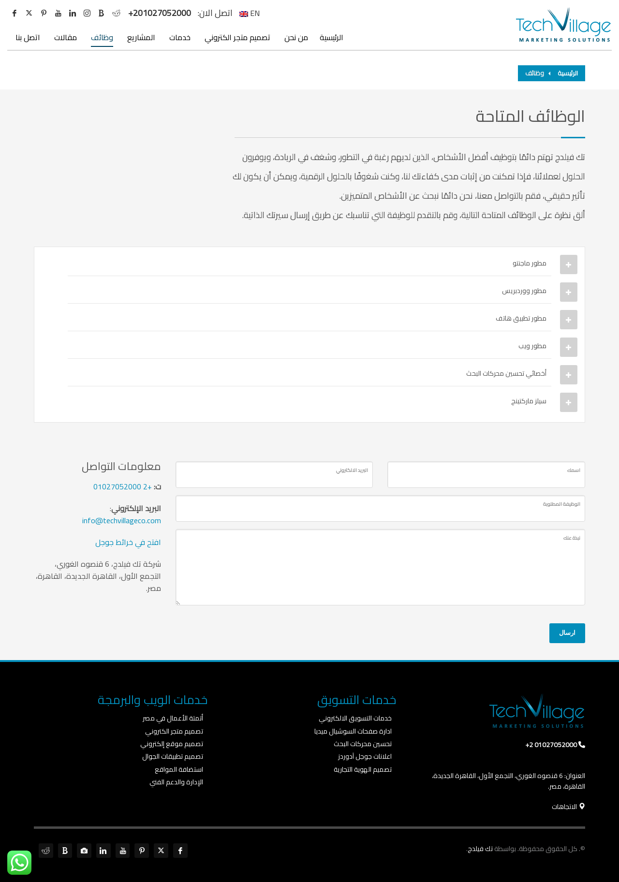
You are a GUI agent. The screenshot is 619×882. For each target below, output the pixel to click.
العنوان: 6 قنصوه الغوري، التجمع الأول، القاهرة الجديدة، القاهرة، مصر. (508, 781)
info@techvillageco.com (121, 520)
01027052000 (117, 486)
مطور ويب (532, 345)
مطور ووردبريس (524, 290)
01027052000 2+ (551, 744)
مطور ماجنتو (529, 263)
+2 (147, 486)
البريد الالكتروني (352, 470)
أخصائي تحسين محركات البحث (506, 373)
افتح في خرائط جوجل (128, 542)
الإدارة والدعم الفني (176, 782)
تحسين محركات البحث (363, 743)
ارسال (567, 632)
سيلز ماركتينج (528, 401)
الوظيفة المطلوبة (561, 504)
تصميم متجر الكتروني (174, 731)
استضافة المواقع (179, 769)
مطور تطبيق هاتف (521, 318)
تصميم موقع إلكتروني (171, 743)
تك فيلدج (480, 848)
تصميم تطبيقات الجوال (172, 756)
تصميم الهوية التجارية (363, 769)
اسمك (573, 470)
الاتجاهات (568, 806)
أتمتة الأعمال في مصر (173, 718)
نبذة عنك (571, 538)
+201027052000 (159, 13)
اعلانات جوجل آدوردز (365, 756)
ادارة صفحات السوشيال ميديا (353, 731)
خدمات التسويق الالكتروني (355, 718)
